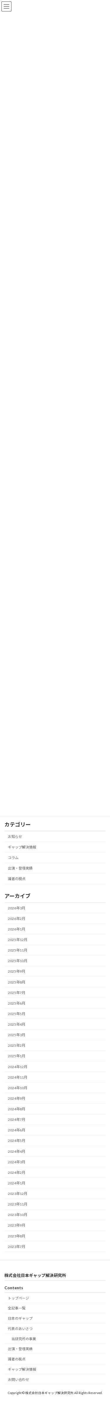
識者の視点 (17, 879)
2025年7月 (16, 992)
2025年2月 (16, 1045)
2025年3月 (16, 1035)
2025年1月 (16, 1056)
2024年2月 (16, 1172)
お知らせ (15, 836)
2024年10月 (17, 1088)
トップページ (18, 1298)
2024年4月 (16, 1151)
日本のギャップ (20, 1318)
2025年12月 (17, 939)
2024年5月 (16, 1140)
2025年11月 (17, 950)
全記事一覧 (17, 1308)
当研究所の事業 (23, 1339)
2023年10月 (17, 1215)
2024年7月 (16, 1119)
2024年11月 (17, 1077)
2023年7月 (16, 1246)
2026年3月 (16, 908)
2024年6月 (16, 1130)
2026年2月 (16, 918)
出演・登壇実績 (20, 868)
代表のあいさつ (20, 1328)
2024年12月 (17, 1066)
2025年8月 (16, 982)
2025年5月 (16, 1014)
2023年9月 (16, 1225)
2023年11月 (17, 1204)
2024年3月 (16, 1161)
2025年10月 (17, 961)
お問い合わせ (18, 1379)
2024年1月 (16, 1183)
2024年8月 (16, 1109)
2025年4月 (16, 1024)
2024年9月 (16, 1098)
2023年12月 (17, 1193)
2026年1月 (16, 929)
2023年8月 (16, 1236)
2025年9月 (16, 971)
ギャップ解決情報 (22, 847)
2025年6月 (16, 1003)
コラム (13, 857)
